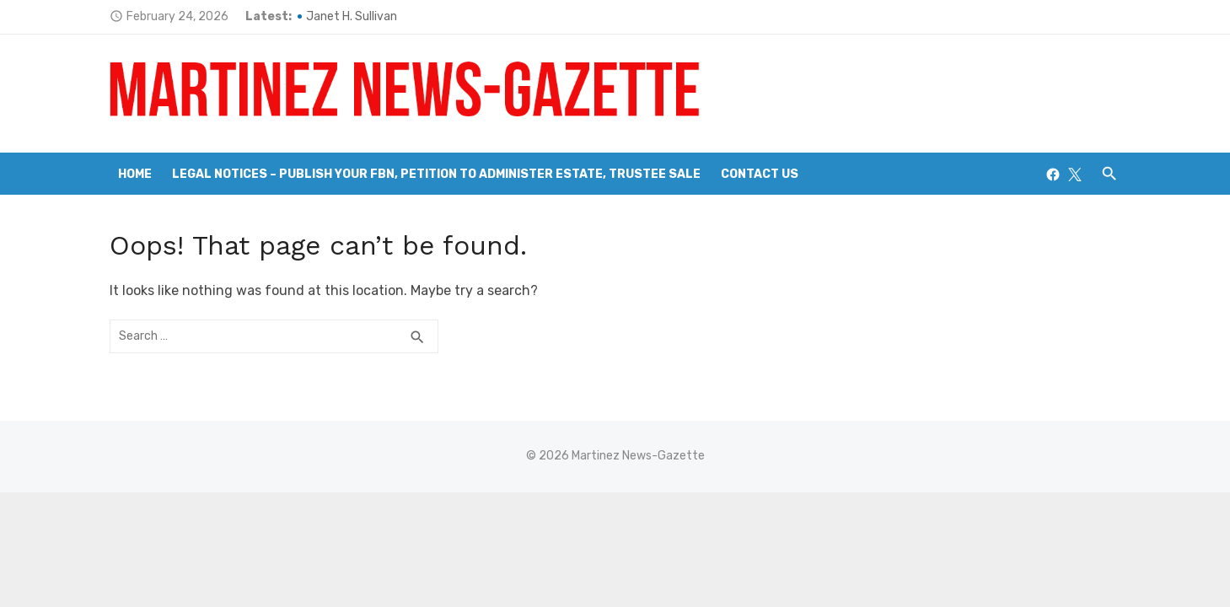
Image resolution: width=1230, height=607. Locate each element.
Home (135, 174)
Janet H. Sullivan (351, 16)
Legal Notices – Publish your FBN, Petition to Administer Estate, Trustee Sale (436, 174)
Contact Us (759, 174)
